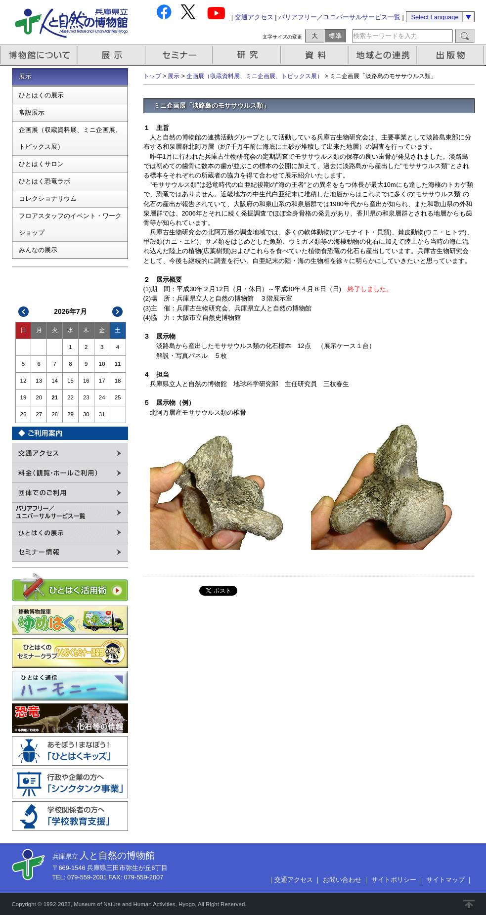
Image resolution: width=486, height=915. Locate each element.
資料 (316, 55)
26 (23, 414)
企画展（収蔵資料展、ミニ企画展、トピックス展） (70, 138)
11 (118, 364)
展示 (112, 55)
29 (70, 414)
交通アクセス (254, 17)
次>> (117, 311)
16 (86, 381)
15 (70, 381)
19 (23, 397)
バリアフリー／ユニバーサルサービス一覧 (339, 17)
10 (102, 364)
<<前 (23, 311)
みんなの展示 (38, 250)
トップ (152, 76)
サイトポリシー (393, 879)
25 (118, 397)
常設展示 (31, 112)
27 (39, 414)
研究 (248, 55)
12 (23, 381)
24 (102, 397)
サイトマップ (445, 879)
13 (39, 381)
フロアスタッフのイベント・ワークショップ (70, 224)
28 (54, 414)
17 (102, 381)
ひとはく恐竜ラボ (44, 181)
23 (86, 397)
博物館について (39, 55)
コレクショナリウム (48, 198)
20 (39, 397)
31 (102, 414)
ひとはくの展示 (41, 95)
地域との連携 (384, 55)
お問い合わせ (342, 879)
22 (70, 397)
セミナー (180, 55)
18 (118, 381)
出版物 (452, 55)
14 (54, 381)
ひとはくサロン (41, 164)
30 (86, 414)
